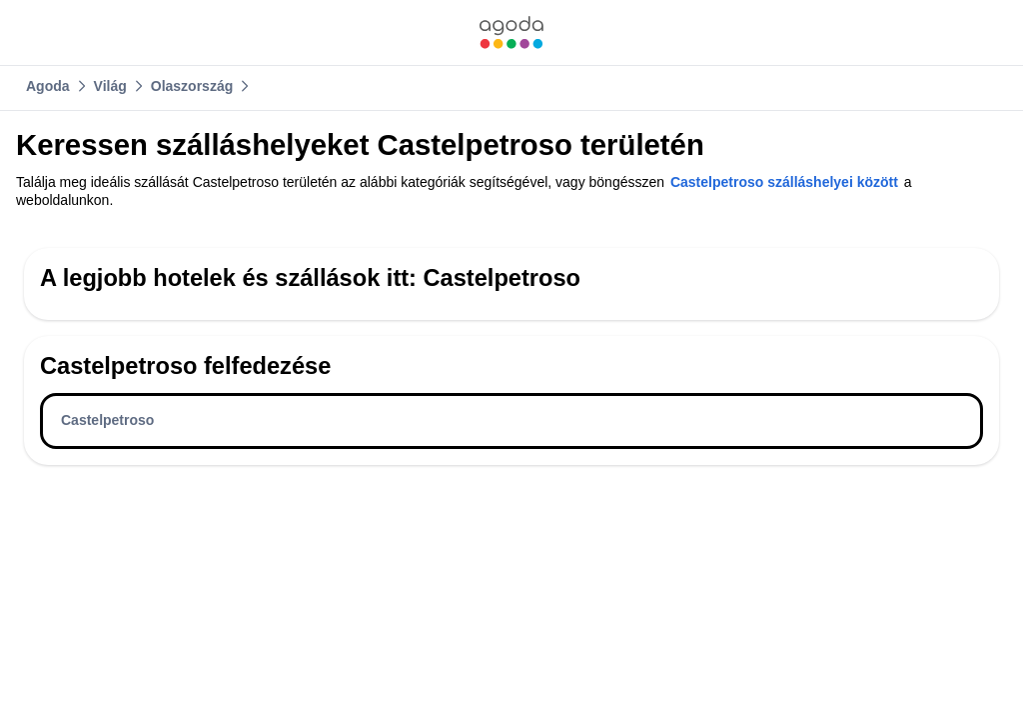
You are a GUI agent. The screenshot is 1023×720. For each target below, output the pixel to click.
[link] (511, 32)
